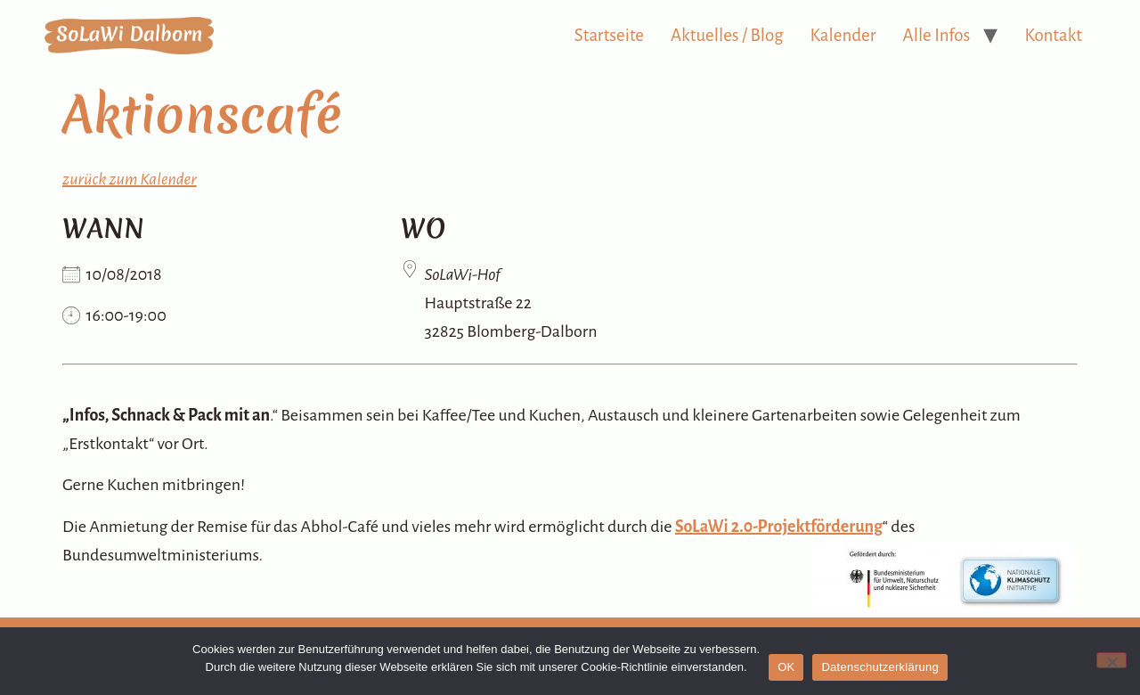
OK (786, 667)
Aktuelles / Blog (727, 35)
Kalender (843, 35)
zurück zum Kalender (129, 179)
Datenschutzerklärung (879, 667)
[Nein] (1111, 660)
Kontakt (1053, 35)
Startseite (609, 35)
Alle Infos (937, 35)
